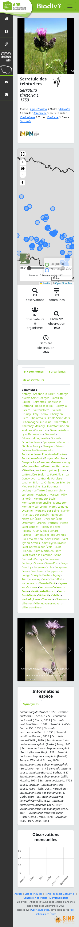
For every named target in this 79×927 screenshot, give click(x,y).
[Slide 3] (32, 675)
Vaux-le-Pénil (47, 583)
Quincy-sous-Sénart (45, 531)
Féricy (36, 446)
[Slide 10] (49, 675)
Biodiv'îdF (49, 6)
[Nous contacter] (6, 82)
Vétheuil (43, 595)
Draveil (55, 438)
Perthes (53, 523)
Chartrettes (61, 422)
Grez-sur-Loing (60, 462)
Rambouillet (41, 535)
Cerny (44, 414)
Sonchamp (37, 571)
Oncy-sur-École (52, 519)
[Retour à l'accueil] (6, 19)
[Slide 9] (47, 675)
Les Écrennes (50, 486)
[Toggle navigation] (70, 6)
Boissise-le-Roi (44, 406)
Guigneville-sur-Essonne (38, 466)
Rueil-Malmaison (32, 539)
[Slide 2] (29, 675)
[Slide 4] (34, 675)
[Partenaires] (6, 44)
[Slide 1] (27, 675)
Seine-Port (51, 563)
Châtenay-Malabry (33, 426)
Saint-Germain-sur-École (37, 547)
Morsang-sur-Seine (47, 510)
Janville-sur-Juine (45, 470)
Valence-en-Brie (52, 579)
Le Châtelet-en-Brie (52, 482)
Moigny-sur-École (45, 498)
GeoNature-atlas (40, 909)
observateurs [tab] (33, 380)
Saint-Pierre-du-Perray (42, 557)
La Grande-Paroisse (49, 478)
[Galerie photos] (6, 94)
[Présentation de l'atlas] (6, 31)
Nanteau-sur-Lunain (35, 514)
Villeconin (61, 599)
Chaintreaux (38, 418)
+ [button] (23, 162)
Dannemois (35, 434)
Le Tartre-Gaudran (44, 490)
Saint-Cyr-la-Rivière (54, 543)
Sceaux (38, 563)
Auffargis (62, 394)
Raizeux (26, 535)
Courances (41, 430)
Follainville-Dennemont (36, 450)
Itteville (27, 470)
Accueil (18, 893)
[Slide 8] (44, 675)
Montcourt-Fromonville (36, 502)
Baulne (26, 402)
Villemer (27, 603)
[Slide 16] (64, 675)
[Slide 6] (39, 675)
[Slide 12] (54, 675)
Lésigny (26, 490)
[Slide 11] (52, 675)
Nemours (57, 514)
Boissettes (39, 402)
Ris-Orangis (58, 535)
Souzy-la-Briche (40, 575)
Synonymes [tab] (31, 704)
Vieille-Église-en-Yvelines (37, 599)
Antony (26, 394)
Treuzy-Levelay (31, 579)
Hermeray (62, 466)
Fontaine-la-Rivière (54, 454)
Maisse (54, 494)
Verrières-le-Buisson (43, 591)
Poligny (26, 531)
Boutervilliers (40, 410)
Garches (60, 458)
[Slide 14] (59, 675)
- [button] (23, 174)
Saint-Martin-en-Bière (47, 551)
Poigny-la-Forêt (50, 527)
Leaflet (45, 283)
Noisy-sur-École (31, 519)
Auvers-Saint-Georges (35, 398)
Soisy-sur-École (42, 567)
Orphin (41, 523)
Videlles (56, 595)
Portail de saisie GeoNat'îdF (60, 893)
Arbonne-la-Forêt (44, 394)
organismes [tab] (56, 371)
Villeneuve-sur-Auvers (48, 603)
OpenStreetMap (64, 283)
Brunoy (26, 414)
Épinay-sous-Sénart (55, 442)
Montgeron (60, 502)
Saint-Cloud (52, 539)
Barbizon (57, 398)
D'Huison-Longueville (35, 438)
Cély (35, 414)
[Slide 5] (37, 675)
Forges (48, 458)
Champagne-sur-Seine (37, 422)
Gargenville (29, 462)
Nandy (65, 510)
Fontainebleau (31, 454)
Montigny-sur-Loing (34, 506)
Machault (42, 494)
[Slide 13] (57, 675)
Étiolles (26, 446)
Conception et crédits (35, 897)
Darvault (50, 434)
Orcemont (28, 523)
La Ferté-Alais (55, 474)
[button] (23, 154)
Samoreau (51, 559)
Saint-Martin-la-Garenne (37, 555)
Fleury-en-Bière (52, 446)
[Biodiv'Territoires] (6, 69)
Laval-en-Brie (30, 482)
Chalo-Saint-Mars (59, 418)
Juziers (62, 470)
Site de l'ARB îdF (33, 893)
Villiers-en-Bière (32, 607)
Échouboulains (31, 442)
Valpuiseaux (29, 583)
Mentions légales (59, 897)
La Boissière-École (33, 474)
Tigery (56, 575)
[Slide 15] (62, 675)
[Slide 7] (42, 675)
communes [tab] (33, 371)
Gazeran (43, 462)
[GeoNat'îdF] (6, 56)
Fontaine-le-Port (32, 458)
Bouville (57, 410)
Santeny (27, 563)
